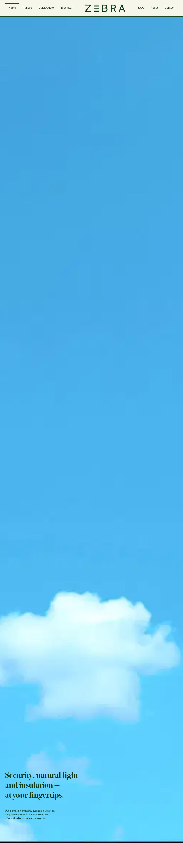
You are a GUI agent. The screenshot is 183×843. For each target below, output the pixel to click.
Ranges (27, 8)
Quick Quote (46, 8)
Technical (66, 8)
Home (12, 8)
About (154, 8)
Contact (170, 8)
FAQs (141, 8)
